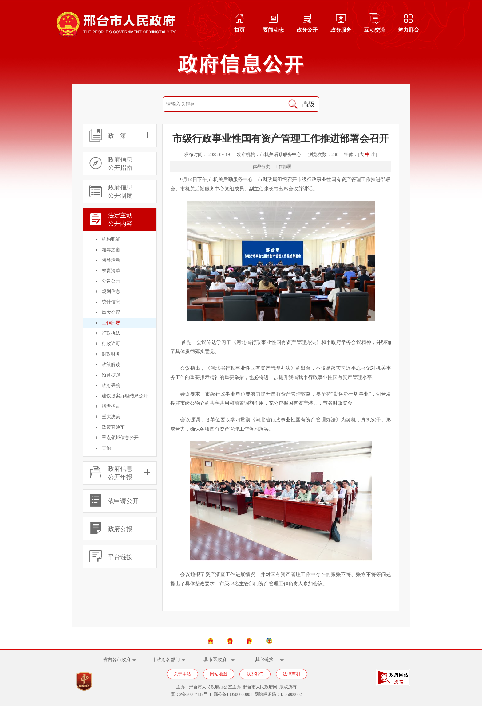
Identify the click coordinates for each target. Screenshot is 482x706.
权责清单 (111, 270)
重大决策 (111, 416)
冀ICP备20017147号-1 (191, 694)
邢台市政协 (308, 640)
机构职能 (111, 239)
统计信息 (111, 301)
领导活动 (111, 260)
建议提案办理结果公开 (125, 395)
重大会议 (111, 312)
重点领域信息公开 (120, 437)
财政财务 (111, 354)
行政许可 (111, 343)
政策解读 (111, 364)
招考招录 (111, 406)
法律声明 (291, 674)
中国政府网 (172, 640)
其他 (106, 448)
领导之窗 (111, 249)
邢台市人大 (263, 640)
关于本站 (182, 674)
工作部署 (111, 322)
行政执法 (111, 333)
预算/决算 (111, 375)
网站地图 (218, 674)
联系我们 (255, 674)
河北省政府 (218, 640)
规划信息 (111, 291)
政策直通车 (113, 427)
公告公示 (111, 281)
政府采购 (111, 385)
